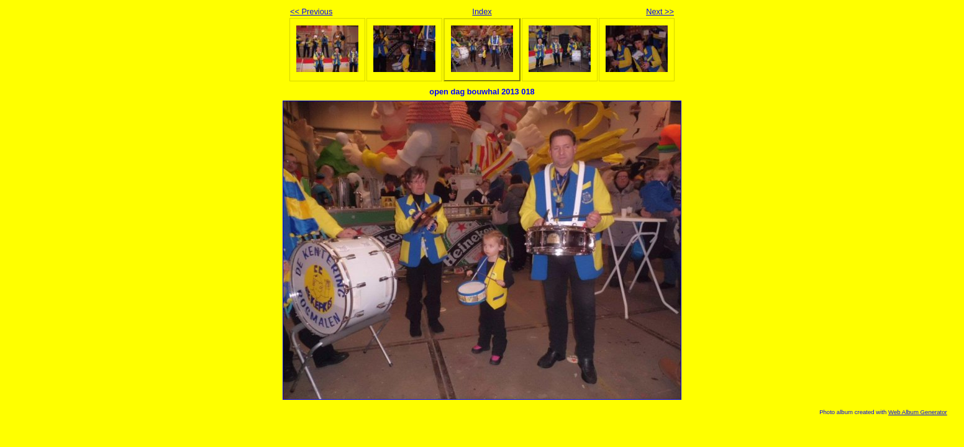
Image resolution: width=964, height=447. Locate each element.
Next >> (660, 11)
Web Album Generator (917, 412)
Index (481, 11)
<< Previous (311, 11)
